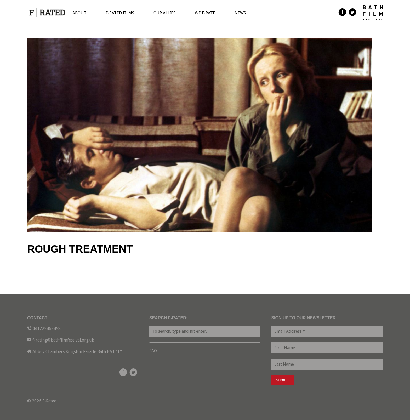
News (240, 12)
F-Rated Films (120, 12)
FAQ (153, 350)
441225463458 (46, 328)
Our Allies (164, 12)
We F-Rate (205, 12)
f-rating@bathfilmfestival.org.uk (63, 340)
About (79, 12)
